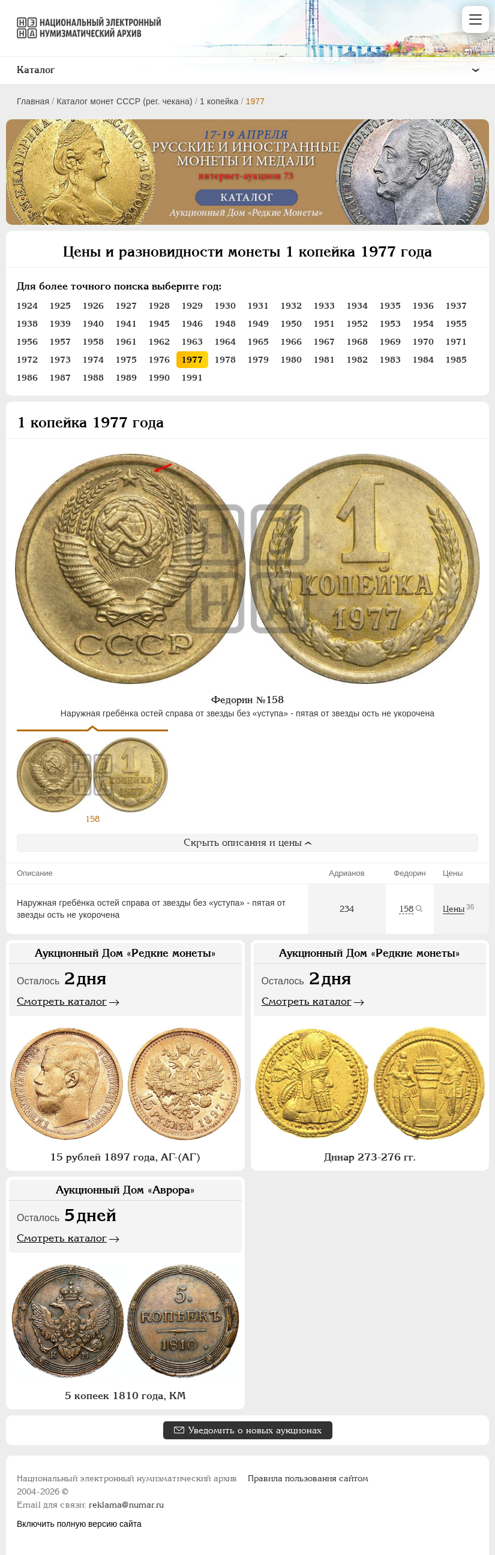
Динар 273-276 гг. (370, 1161)
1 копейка (219, 101)
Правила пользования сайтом (308, 1478)
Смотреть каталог (62, 1005)
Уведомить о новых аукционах (255, 1434)
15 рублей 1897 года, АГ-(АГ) (125, 1161)
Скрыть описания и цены (247, 846)
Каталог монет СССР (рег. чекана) (124, 101)
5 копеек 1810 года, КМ (125, 1400)
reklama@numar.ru (126, 1504)
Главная (33, 101)
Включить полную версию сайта (79, 1524)
